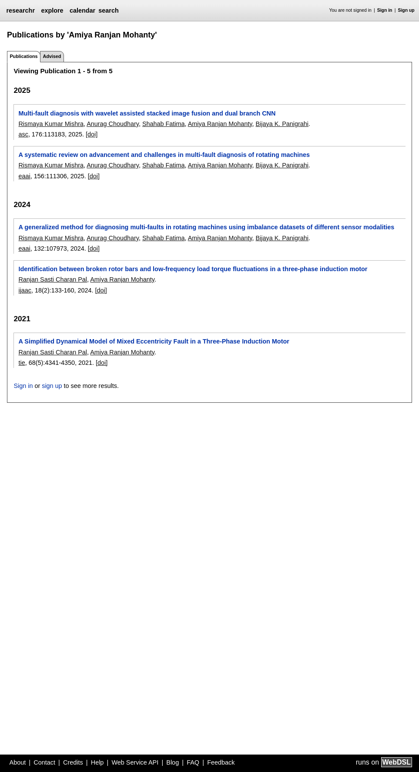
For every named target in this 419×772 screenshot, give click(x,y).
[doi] (91, 134)
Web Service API (134, 762)
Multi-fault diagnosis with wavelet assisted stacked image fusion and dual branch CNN (146, 113)
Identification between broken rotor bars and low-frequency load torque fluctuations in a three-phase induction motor (192, 268)
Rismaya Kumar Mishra (51, 123)
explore (52, 10)
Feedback (221, 762)
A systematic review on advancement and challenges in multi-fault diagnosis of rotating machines (164, 154)
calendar (82, 10)
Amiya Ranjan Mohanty (220, 123)
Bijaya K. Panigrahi (281, 123)
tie (21, 362)
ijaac (24, 290)
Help (97, 762)
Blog (172, 762)
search (108, 10)
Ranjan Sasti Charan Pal (52, 279)
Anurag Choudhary (113, 123)
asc (23, 134)
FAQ (193, 762)
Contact (44, 762)
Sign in (384, 10)
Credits (73, 762)
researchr (20, 10)
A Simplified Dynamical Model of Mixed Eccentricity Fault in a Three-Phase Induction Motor (153, 341)
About (18, 762)
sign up (52, 385)
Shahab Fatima (163, 123)
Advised (52, 56)
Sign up (406, 10)
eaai (24, 176)
